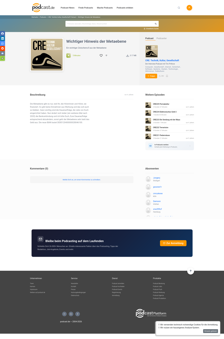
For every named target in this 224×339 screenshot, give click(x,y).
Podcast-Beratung (159, 283)
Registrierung (116, 292)
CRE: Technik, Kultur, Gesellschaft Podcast (62, 17)
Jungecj (156, 178)
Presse (73, 289)
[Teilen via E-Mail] (2, 53)
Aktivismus (149, 71)
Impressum (34, 289)
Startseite (35, 17)
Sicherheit (176, 67)
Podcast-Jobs (157, 286)
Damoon (157, 201)
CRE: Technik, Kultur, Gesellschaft (162, 60)
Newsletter (74, 283)
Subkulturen (159, 71)
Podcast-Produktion (159, 298)
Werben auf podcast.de (37, 292)
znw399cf (157, 209)
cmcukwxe (158, 193)
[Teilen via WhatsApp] (2, 43)
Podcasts (43, 17)
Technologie (173, 69)
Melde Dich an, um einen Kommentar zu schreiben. (82, 180)
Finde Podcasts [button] (85, 7)
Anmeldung (116, 295)
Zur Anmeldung (173, 243)
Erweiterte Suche (152, 29)
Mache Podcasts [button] (105, 7)
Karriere (32, 286)
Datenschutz (75, 295)
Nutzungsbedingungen (78, 292)
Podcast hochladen (118, 286)
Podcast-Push (157, 289)
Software (148, 69)
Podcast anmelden (118, 283)
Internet (168, 67)
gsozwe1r (157, 187)
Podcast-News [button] (68, 7)
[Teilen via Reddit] (2, 48)
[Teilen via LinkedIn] (2, 38)
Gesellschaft (159, 67)
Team (32, 283)
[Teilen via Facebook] (2, 33)
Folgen (151, 76)
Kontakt (73, 286)
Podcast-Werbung (159, 292)
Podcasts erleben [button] (125, 7)
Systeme (156, 69)
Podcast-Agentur (158, 295)
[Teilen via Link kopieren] (2, 58)
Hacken (164, 69)
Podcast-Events (117, 289)
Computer (149, 67)
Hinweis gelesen (210, 331)
